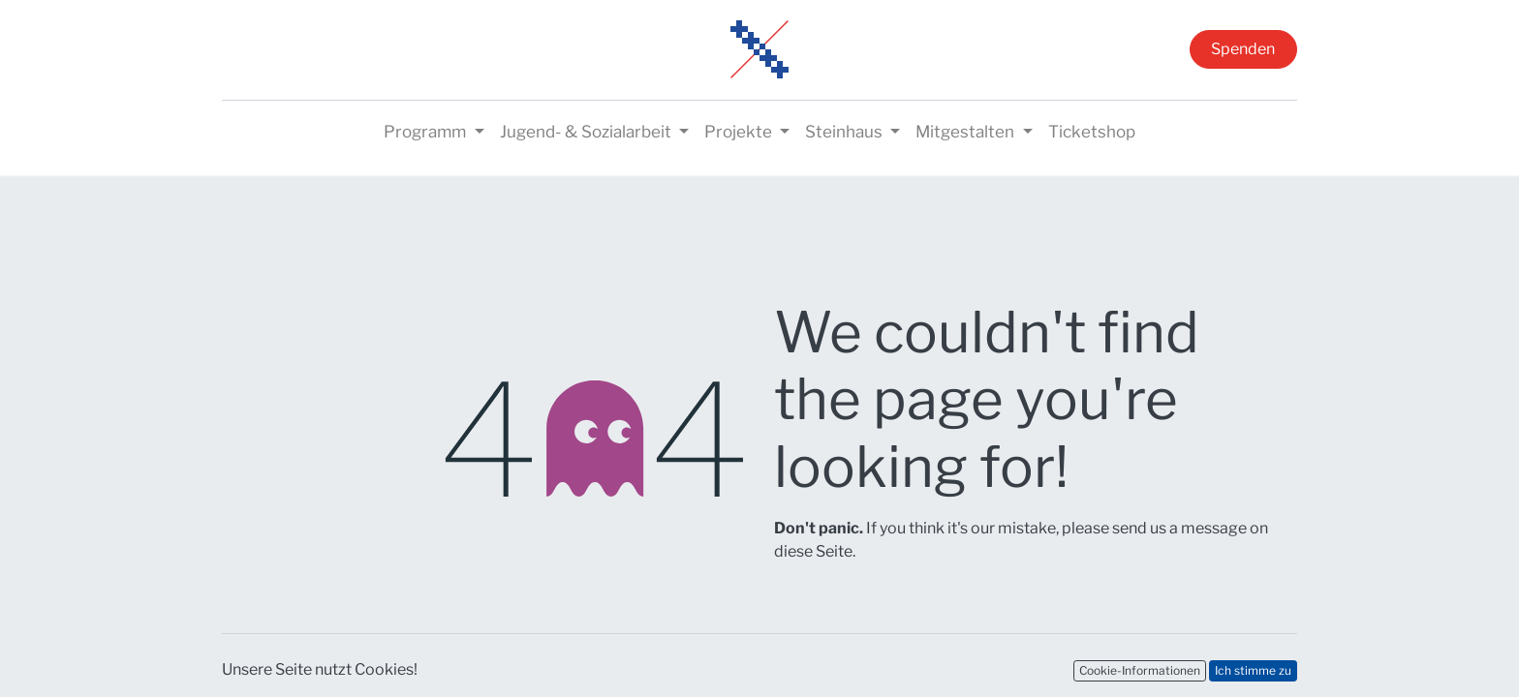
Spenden (1243, 49)
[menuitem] (1091, 132)
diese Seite (813, 551)
